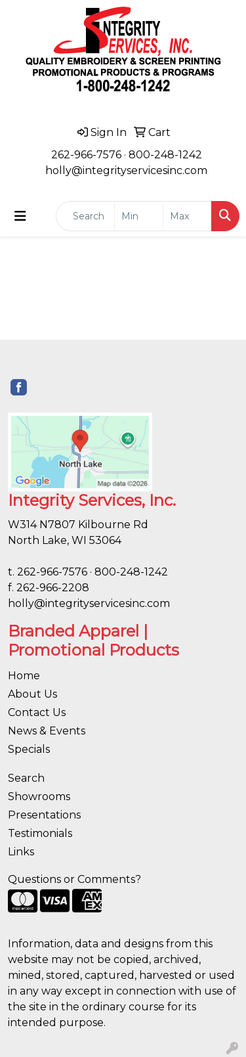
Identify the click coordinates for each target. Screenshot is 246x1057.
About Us (32, 694)
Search (26, 778)
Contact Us (37, 712)
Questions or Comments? (74, 879)
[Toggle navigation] (20, 216)
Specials (29, 749)
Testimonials (40, 833)
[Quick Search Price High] (187, 216)
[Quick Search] (85, 216)
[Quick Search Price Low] (138, 216)
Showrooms (39, 796)
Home (24, 675)
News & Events (46, 731)
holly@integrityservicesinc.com (126, 170)
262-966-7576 (86, 154)
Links (21, 851)
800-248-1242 (165, 154)
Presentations (44, 815)
